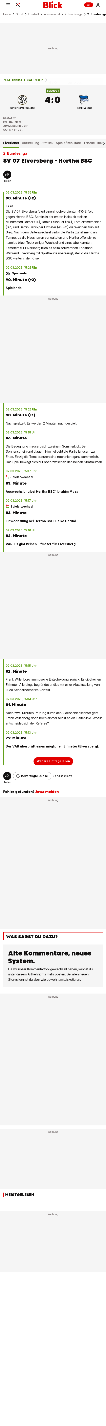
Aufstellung (30, 143)
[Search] (18, 5)
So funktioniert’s (62, 775)
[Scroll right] (103, 143)
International (52, 14)
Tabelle (89, 143)
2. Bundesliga (73, 14)
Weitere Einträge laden (53, 761)
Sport (19, 14)
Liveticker (11, 143)
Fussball (33, 14)
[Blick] (53, 4)
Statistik (48, 143)
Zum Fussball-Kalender (25, 80)
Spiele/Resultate (68, 143)
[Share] (7, 175)
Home (7, 14)
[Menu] (8, 5)
